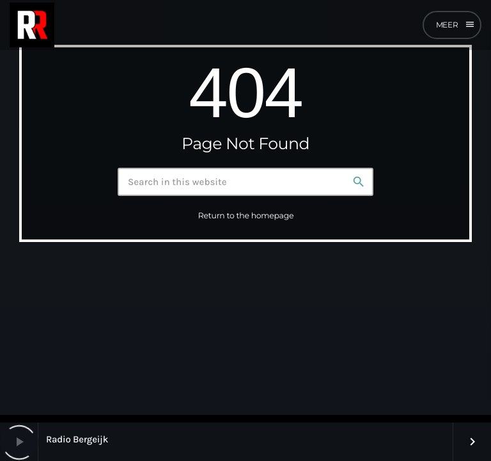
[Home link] (32, 25)
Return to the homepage (245, 217)
